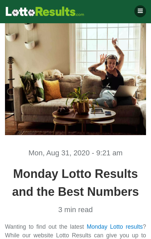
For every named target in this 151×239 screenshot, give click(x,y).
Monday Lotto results (115, 226)
